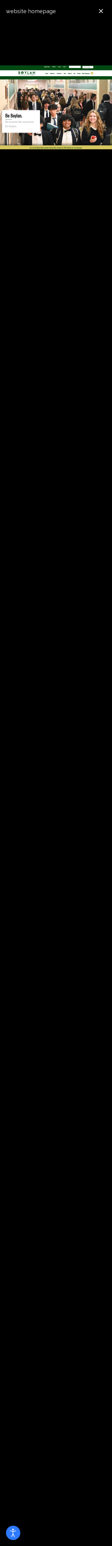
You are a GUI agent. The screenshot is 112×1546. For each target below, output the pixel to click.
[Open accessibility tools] (13, 1533)
